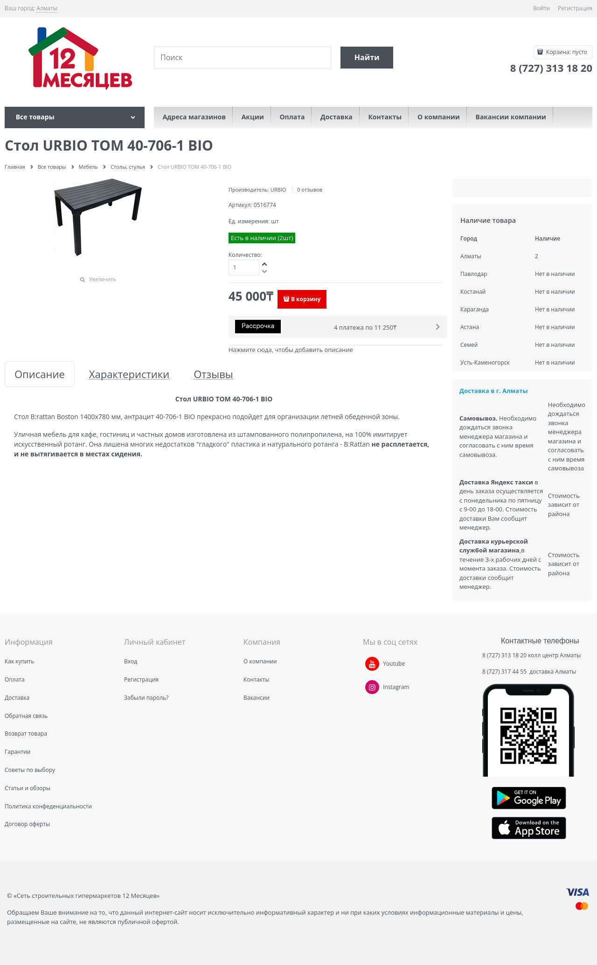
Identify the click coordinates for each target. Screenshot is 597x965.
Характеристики (129, 374)
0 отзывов (309, 189)
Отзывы (213, 374)
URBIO (278, 189)
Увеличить (102, 279)
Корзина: (566, 52)
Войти (541, 8)
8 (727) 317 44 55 (505, 672)
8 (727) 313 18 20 (504, 655)
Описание (39, 374)
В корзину (306, 299)
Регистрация (575, 8)
